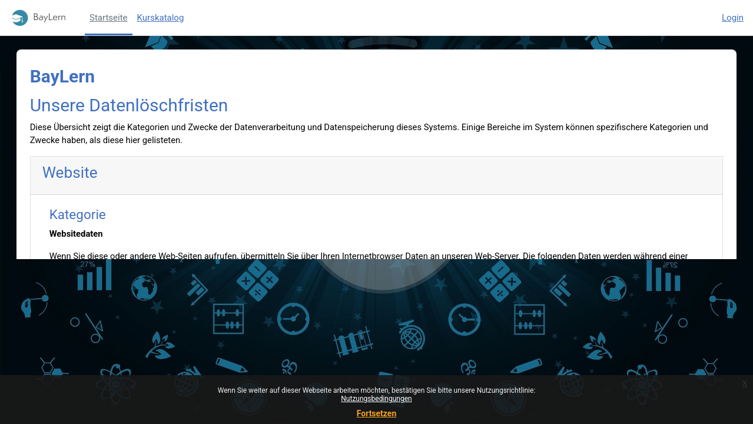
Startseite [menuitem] (108, 17)
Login (733, 17)
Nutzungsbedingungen (376, 399)
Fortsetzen (377, 413)
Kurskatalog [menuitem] (160, 17)
